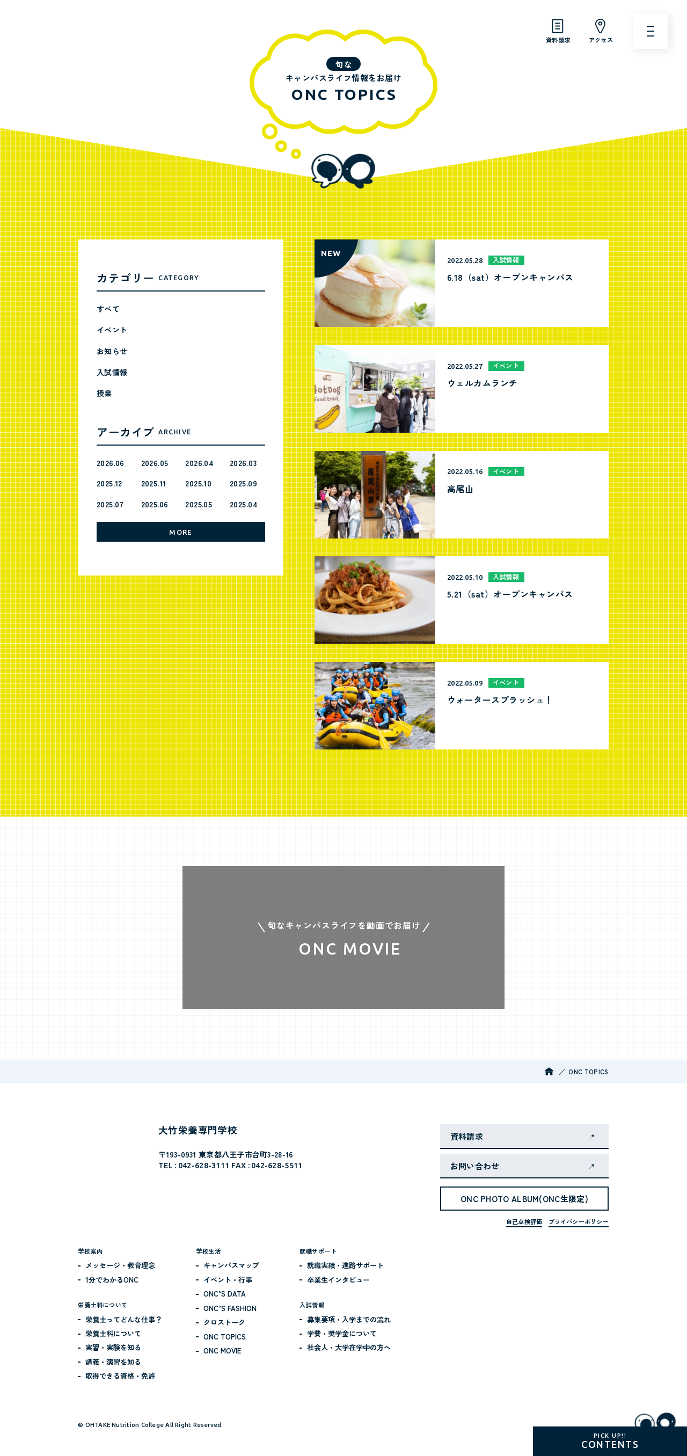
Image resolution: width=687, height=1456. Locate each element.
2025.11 (153, 483)
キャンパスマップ (231, 1265)
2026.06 (111, 462)
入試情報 (112, 372)
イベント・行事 (227, 1280)
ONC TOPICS (224, 1336)
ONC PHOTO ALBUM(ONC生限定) (524, 1198)
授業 (104, 393)
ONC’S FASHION (230, 1308)
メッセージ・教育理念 (120, 1265)
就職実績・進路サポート (345, 1265)
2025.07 (110, 504)
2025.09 (243, 483)
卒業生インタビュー (338, 1280)
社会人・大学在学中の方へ (349, 1347)
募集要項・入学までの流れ (349, 1319)
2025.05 (198, 504)
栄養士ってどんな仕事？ (123, 1319)
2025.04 (244, 504)
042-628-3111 (203, 1165)
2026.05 (155, 462)
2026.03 (243, 462)
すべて (108, 308)
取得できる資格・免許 (120, 1376)
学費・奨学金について (342, 1333)
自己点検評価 (524, 1221)
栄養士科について (113, 1333)
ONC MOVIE (222, 1350)
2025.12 (109, 483)
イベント (112, 329)
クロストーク (224, 1322)
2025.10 (198, 483)
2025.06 (155, 504)
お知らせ (112, 351)
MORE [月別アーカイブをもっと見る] (180, 532)
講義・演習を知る (113, 1362)
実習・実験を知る (113, 1347)
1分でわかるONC (111, 1280)
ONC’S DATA (224, 1293)
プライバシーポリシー (579, 1221)
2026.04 (199, 462)
